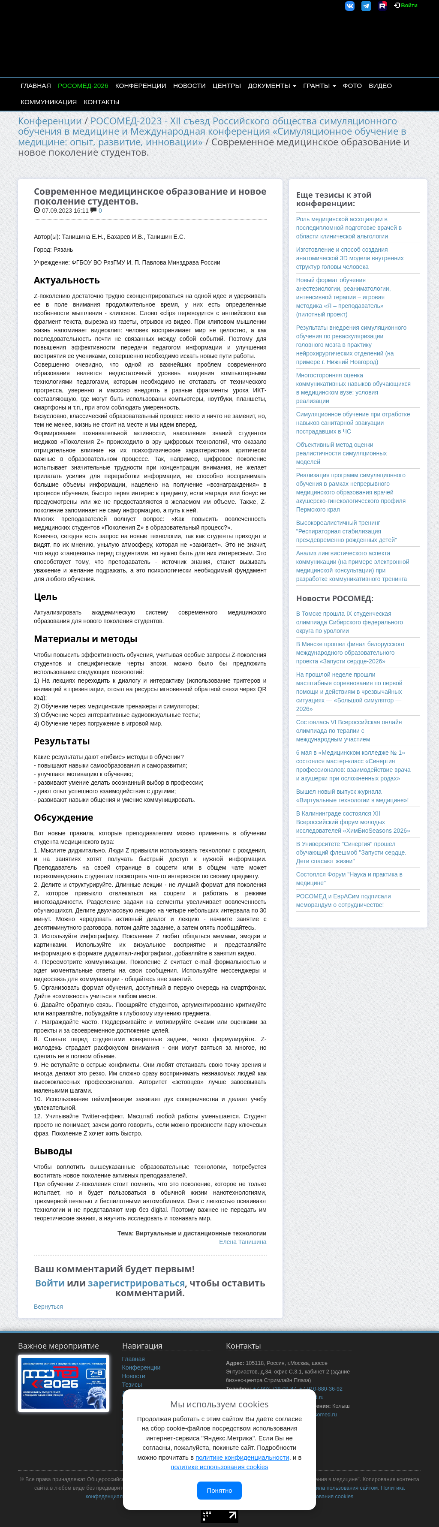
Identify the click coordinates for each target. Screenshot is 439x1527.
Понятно (219, 1490)
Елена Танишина (243, 1241)
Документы (272, 85)
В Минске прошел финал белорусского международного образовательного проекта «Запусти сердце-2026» (350, 653)
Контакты (102, 101)
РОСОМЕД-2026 (83, 85)
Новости (189, 85)
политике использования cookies (219, 1466)
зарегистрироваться (136, 1283)
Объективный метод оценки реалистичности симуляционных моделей (341, 453)
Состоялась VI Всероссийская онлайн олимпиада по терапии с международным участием (349, 731)
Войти (409, 6)
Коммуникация (49, 101)
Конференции (140, 85)
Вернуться (48, 1306)
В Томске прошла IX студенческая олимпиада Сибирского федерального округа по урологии (349, 622)
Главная (36, 85)
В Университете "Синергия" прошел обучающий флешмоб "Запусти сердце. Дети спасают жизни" (351, 852)
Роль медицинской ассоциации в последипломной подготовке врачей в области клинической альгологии (349, 228)
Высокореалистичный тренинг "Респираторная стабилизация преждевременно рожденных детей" (346, 531)
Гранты (319, 85)
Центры (227, 85)
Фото (352, 85)
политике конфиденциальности (242, 1457)
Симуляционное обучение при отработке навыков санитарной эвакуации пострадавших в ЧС (353, 423)
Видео (380, 85)
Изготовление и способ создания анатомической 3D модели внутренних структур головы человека (350, 258)
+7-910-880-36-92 (321, 1389)
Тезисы (132, 1384)
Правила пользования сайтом (340, 1488)
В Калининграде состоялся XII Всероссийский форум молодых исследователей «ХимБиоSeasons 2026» (353, 822)
